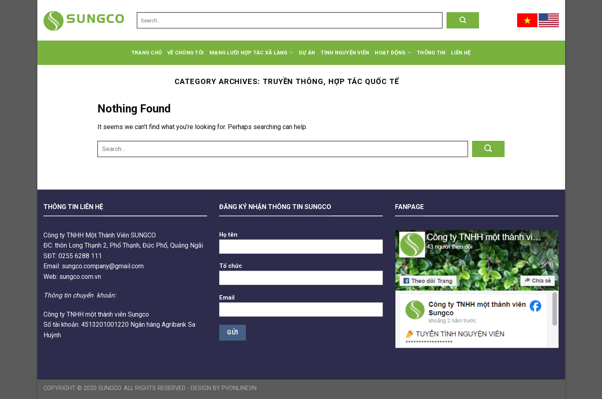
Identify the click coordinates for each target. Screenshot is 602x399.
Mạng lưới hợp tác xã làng (251, 52)
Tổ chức (301, 277)
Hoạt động (393, 52)
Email (301, 308)
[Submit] (463, 20)
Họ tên (301, 245)
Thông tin (431, 53)
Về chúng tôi (185, 53)
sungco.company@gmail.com (103, 266)
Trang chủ (147, 53)
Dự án (307, 53)
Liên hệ (460, 53)
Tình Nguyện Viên (345, 53)
